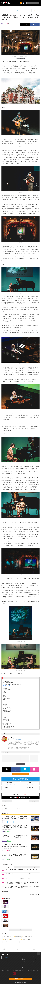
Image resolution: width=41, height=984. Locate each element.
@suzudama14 (18, 739)
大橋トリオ (18, 808)
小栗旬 (17, 939)
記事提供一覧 (9, 970)
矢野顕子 (5, 808)
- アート (22, 964)
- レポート (34, 961)
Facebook (5, 957)
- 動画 (33, 956)
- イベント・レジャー (25, 959)
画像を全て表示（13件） (20, 58)
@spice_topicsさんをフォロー (7, 961)
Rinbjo (28, 939)
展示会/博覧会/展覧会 (7, 936)
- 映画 (22, 967)
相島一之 (11, 939)
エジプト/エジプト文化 (27, 936)
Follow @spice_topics (11, 784)
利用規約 (28, 970)
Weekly (20, 867)
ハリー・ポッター (25, 941)
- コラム (33, 962)
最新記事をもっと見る (34, 894)
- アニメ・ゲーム (24, 962)
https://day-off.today (6, 685)
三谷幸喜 (5, 939)
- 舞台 (22, 958)
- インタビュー (34, 959)
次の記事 (35, 801)
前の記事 (6, 801)
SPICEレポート (26, 808)
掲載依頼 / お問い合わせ (17, 970)
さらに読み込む (24, 929)
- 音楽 (22, 956)
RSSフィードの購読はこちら (21, 773)
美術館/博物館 (17, 936)
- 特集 (33, 964)
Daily (8, 867)
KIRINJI (11, 808)
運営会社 (3, 970)
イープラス (4, 948)
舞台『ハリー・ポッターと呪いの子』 (11, 941)
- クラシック (23, 961)
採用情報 (23, 970)
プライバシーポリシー (35, 970)
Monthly (33, 867)
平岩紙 (23, 939)
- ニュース (34, 958)
